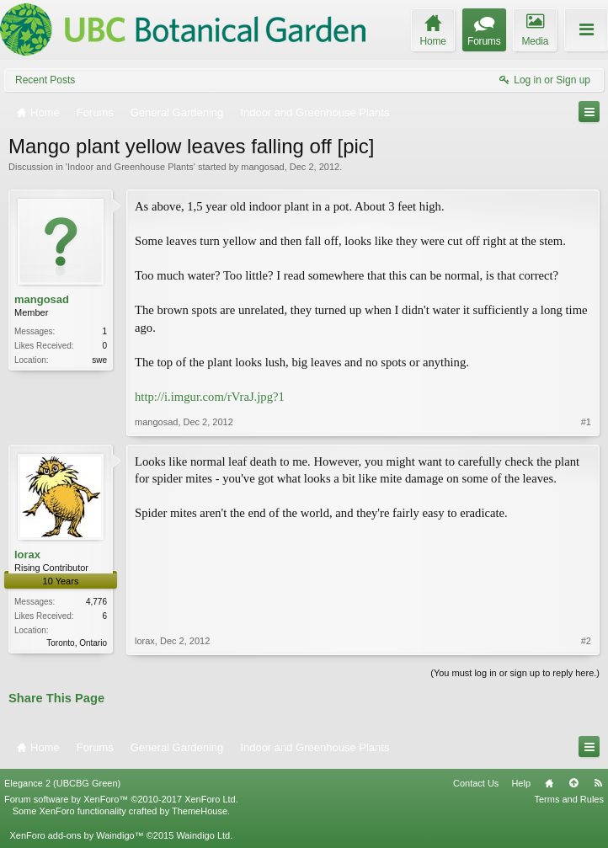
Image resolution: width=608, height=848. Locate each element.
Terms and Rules (569, 799)
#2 (586, 641)
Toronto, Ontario (76, 643)
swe (99, 360)
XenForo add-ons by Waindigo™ (76, 835)
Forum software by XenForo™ (121, 799)
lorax (27, 554)
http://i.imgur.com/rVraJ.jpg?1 (210, 396)
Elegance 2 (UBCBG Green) (62, 783)
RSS (598, 783)
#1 (586, 422)
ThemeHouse (199, 811)
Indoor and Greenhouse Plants (130, 167)
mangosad (262, 167)
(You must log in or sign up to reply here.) (515, 673)
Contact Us (476, 783)
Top (573, 783)
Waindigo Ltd (203, 835)
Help (521, 783)
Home (549, 783)
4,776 (96, 601)
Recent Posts (45, 80)
